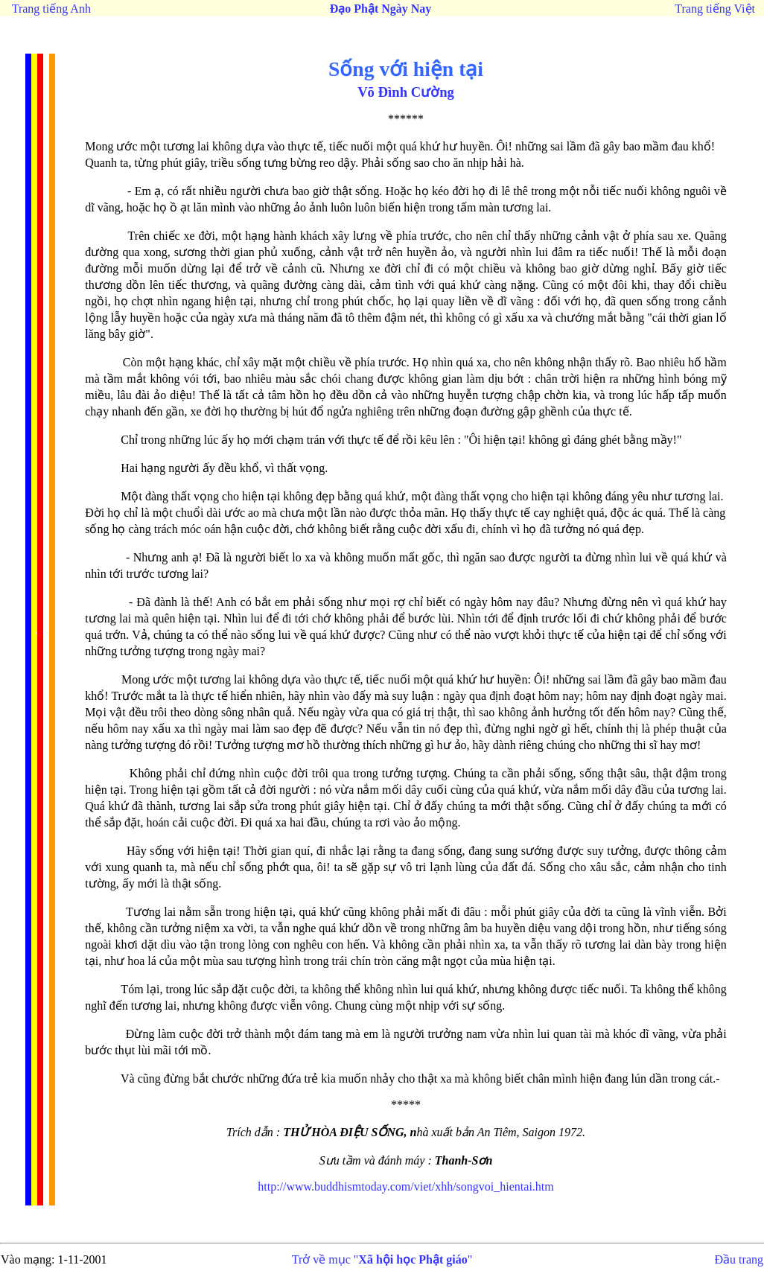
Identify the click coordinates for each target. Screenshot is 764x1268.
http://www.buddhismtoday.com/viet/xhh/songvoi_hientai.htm (405, 1186)
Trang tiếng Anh (51, 8)
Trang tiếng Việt (715, 8)
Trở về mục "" (382, 1259)
